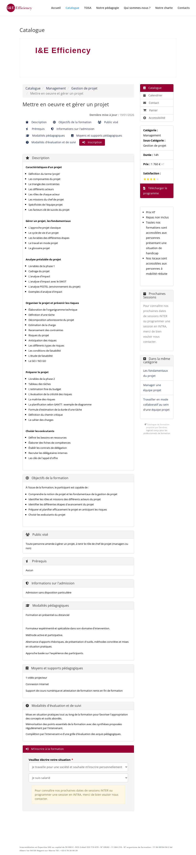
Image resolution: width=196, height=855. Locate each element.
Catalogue (72, 8)
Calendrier (152, 95)
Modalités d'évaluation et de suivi (51, 142)
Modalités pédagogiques (45, 135)
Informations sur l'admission (72, 129)
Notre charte (164, 8)
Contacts (184, 8)
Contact (151, 103)
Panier (150, 110)
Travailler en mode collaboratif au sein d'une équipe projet (156, 405)
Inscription (92, 142)
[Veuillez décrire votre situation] (78, 777)
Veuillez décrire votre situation (50, 760)
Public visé (108, 122)
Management (56, 88)
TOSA (87, 8)
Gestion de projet (84, 88)
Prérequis (35, 129)
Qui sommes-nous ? (137, 8)
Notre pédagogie (107, 8)
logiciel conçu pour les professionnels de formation (156, 432)
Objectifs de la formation (72, 122)
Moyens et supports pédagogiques (96, 135)
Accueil (56, 8)
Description (36, 122)
